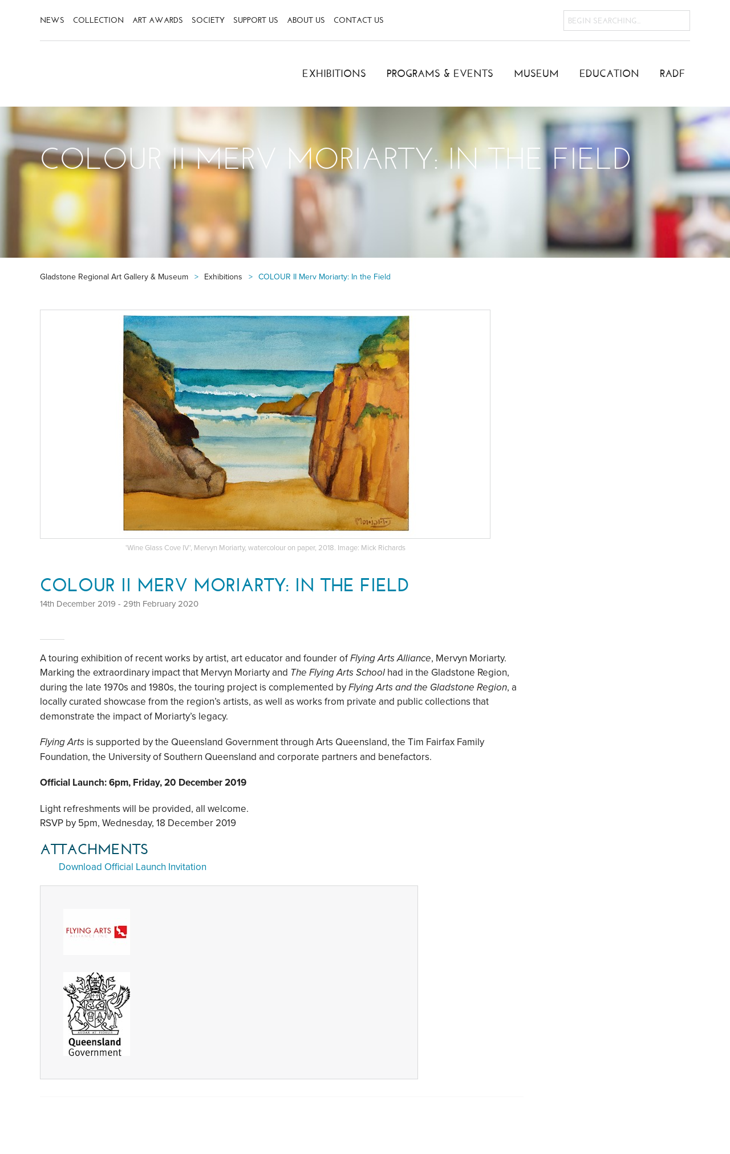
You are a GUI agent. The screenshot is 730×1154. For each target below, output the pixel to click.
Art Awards (157, 20)
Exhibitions (334, 73)
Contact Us (359, 20)
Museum (536, 73)
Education (609, 73)
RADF (673, 73)
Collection (98, 20)
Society (208, 20)
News (52, 20)
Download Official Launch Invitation (132, 867)
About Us (306, 20)
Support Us (255, 20)
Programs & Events (440, 73)
